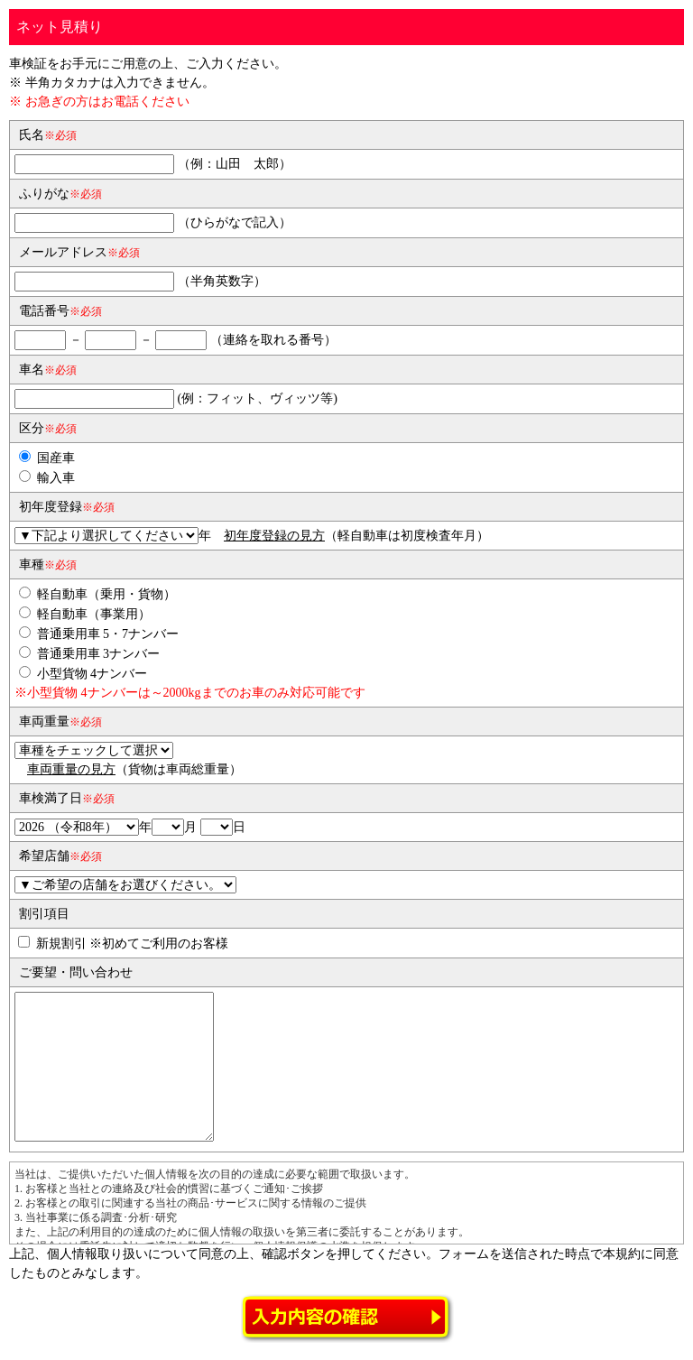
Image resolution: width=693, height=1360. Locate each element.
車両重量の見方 (71, 769)
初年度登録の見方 (274, 535)
